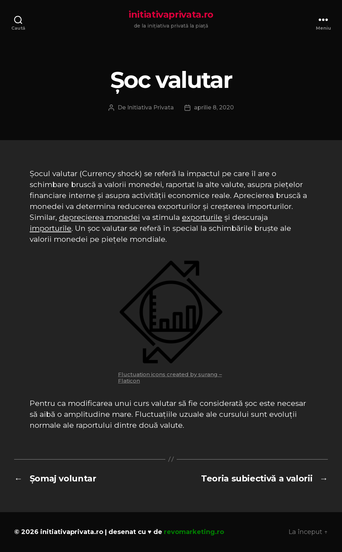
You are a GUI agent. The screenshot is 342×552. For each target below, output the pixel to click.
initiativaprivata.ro (171, 14)
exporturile (202, 217)
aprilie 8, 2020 (214, 107)
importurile (50, 228)
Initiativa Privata (150, 107)
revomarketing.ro (194, 532)
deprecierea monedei (99, 217)
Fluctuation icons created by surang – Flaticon (170, 377)
